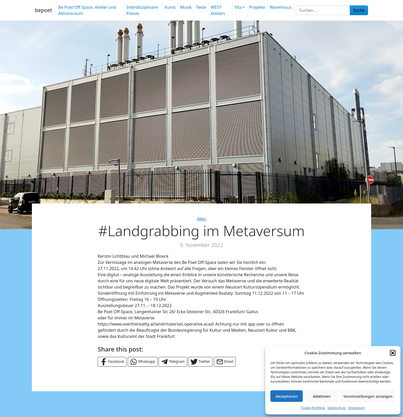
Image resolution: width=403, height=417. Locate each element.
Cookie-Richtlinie (313, 408)
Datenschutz (337, 408)
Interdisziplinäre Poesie (142, 10)
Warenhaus (280, 7)
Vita (238, 7)
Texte (201, 7)
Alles (201, 219)
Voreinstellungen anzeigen (367, 396)
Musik (186, 7)
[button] (392, 352)
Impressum (356, 408)
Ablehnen (322, 396)
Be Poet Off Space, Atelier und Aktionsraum (87, 10)
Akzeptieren (287, 396)
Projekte (257, 7)
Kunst (170, 7)
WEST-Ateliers (217, 10)
